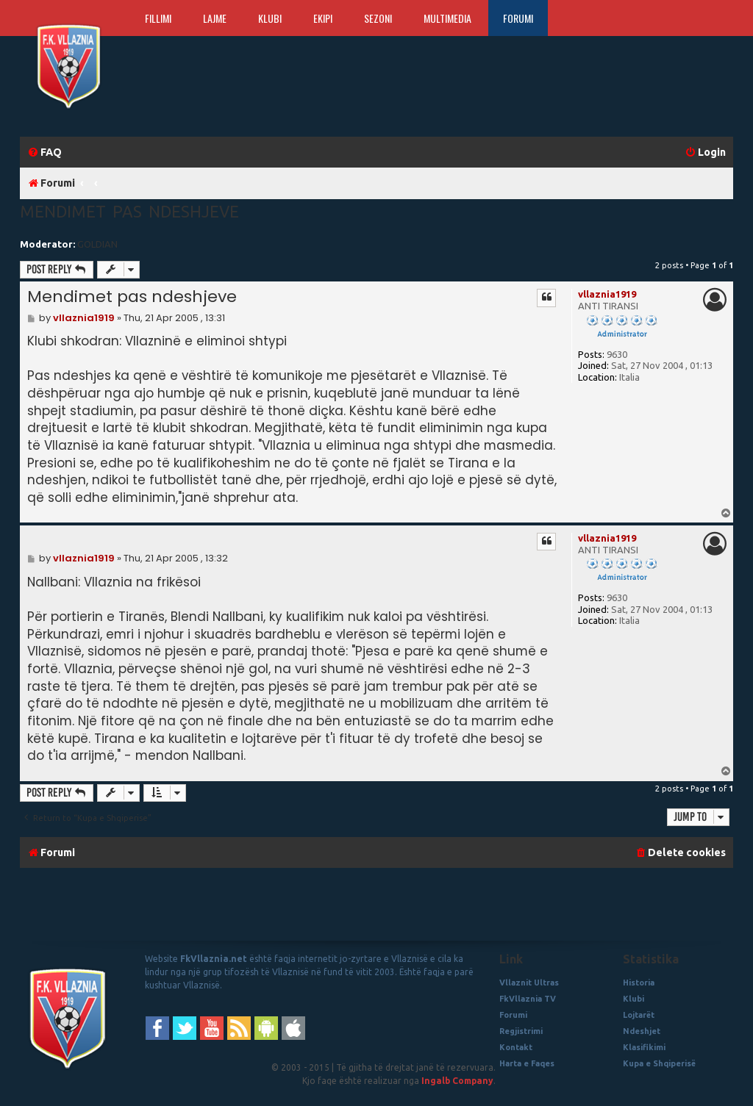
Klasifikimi (644, 1047)
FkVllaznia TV (527, 998)
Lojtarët (638, 1014)
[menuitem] (44, 152)
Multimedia (447, 18)
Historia (638, 982)
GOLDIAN (97, 244)
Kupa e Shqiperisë (659, 1063)
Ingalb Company (457, 1080)
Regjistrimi (521, 1031)
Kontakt (515, 1047)
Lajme (214, 18)
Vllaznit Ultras (529, 982)
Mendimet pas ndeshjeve (129, 211)
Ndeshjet (641, 1031)
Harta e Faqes (526, 1063)
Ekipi (322, 18)
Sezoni (378, 18)
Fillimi (158, 18)
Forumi (518, 18)
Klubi (270, 18)
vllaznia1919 (607, 294)
